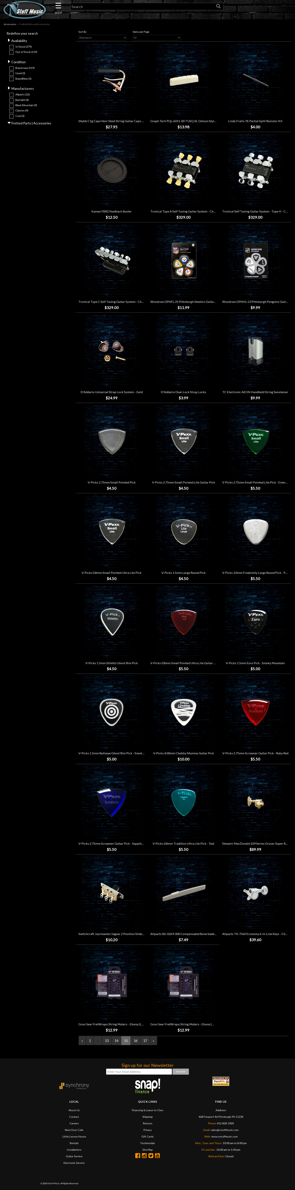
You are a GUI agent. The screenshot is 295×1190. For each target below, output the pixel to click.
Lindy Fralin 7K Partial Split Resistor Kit (255, 121)
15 (126, 1040)
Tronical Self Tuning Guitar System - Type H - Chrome (258, 211)
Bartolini (22, 99)
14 (116, 1040)
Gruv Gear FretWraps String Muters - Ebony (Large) (113, 1024)
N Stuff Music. (53, 1183)
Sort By (82, 31)
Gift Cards (147, 1136)
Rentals (74, 1143)
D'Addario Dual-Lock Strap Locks (183, 392)
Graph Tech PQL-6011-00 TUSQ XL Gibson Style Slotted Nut (191, 121)
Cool (19, 115)
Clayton (21, 110)
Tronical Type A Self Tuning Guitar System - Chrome (185, 211)
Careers (74, 1123)
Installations (74, 1149)
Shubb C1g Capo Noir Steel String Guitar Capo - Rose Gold (117, 121)
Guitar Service (74, 1156)
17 (145, 1040)
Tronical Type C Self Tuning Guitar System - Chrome (113, 301)
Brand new (25, 67)
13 (107, 1040)
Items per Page (141, 31)
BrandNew (23, 78)
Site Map (147, 1149)
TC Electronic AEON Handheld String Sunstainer (255, 392)
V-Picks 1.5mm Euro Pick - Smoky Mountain (255, 663)
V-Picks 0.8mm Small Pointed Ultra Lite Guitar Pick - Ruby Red (192, 663)
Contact (74, 1116)
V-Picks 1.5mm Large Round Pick (183, 572)
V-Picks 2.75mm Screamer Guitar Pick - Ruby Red (255, 753)
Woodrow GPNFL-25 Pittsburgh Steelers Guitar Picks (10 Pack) (193, 301)
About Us (74, 1110)
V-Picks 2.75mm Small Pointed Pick (112, 482)
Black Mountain (26, 105)
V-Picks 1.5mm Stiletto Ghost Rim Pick (111, 663)
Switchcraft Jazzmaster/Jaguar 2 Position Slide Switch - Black (120, 934)
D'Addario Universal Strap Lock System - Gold (112, 392)
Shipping (147, 1116)
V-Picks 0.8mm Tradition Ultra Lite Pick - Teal (183, 843)
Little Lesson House (74, 1136)
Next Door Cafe (74, 1129)
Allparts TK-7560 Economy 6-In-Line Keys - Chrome (257, 934)
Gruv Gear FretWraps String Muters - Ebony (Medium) (187, 1024)
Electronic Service (74, 1162)
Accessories (10, 24)
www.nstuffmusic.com (224, 1136)
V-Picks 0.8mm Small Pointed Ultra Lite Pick (111, 572)
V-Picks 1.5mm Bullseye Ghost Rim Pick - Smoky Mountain (117, 753)
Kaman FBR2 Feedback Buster (111, 211)
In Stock (23, 46)
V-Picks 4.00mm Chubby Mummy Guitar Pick (183, 753)
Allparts (22, 94)
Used (20, 73)
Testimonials (147, 1143)
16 (135, 1040)
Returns (147, 1123)
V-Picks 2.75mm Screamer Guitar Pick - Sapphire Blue (114, 843)
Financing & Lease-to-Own (147, 1110)
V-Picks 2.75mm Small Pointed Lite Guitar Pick (183, 482)
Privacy (147, 1129)
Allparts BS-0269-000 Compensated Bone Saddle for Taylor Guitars (195, 934)
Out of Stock (26, 51)
